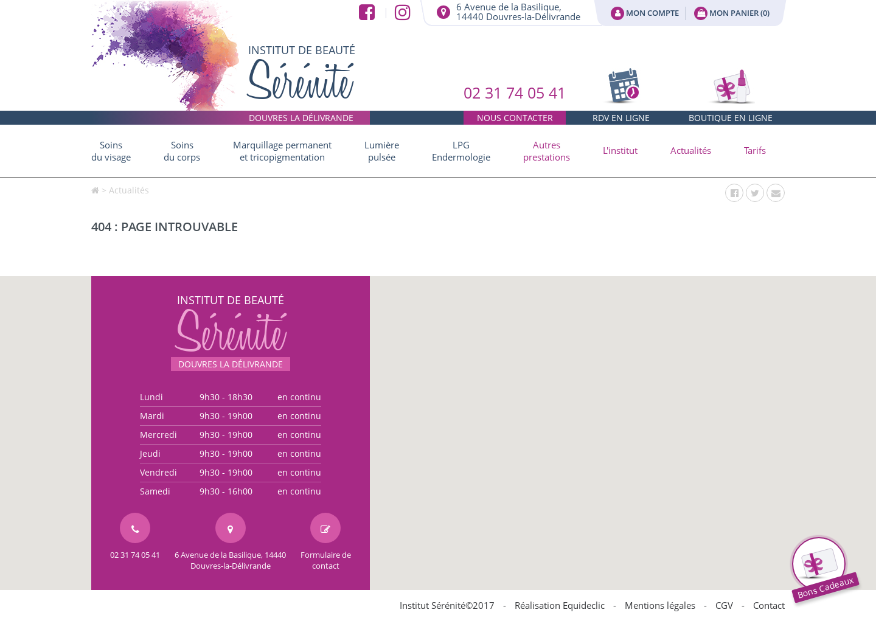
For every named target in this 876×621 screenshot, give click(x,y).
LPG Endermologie (461, 151)
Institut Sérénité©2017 (447, 605)
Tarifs (755, 150)
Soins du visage (111, 151)
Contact (769, 605)
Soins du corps (182, 151)
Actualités (690, 150)
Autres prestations (546, 151)
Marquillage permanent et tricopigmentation (282, 151)
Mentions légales (660, 605)
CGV (724, 605)
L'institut (620, 150)
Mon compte (645, 13)
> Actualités (125, 190)
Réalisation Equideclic (560, 605)
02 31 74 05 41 (515, 103)
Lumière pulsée (381, 151)
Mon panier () (732, 13)
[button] (546, 151)
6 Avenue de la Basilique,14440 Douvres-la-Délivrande (518, 12)
